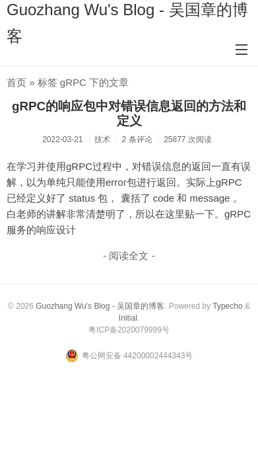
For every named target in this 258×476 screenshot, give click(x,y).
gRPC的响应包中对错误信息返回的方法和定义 (129, 113)
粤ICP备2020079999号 (129, 330)
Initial (128, 318)
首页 (16, 82)
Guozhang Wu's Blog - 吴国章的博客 (100, 306)
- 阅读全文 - (128, 255)
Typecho (227, 306)
